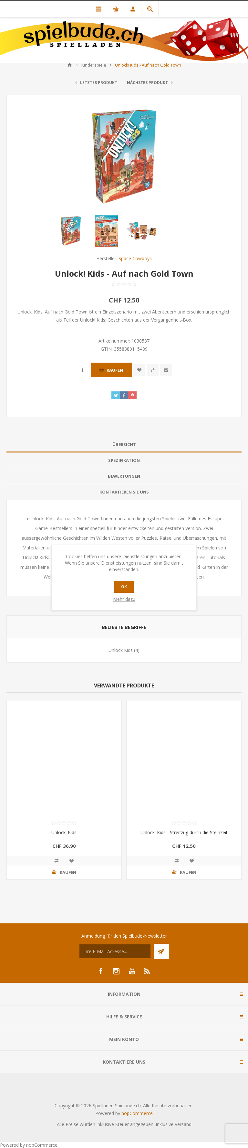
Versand (183, 1124)
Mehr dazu (124, 599)
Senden (161, 951)
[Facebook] (101, 971)
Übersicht (124, 444)
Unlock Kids (120, 650)
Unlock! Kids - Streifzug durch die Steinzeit (184, 832)
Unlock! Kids (64, 832)
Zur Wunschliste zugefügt (139, 370)
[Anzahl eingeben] (82, 370)
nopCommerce (137, 1113)
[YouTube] (132, 971)
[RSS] (147, 971)
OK (124, 587)
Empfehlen (166, 370)
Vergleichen (153, 370)
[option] (70, 231)
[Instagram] (116, 971)
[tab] (124, 444)
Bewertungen (124, 476)
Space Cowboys (135, 258)
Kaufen (115, 370)
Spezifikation (124, 460)
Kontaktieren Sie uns (124, 492)
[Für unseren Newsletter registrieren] (114, 951)
